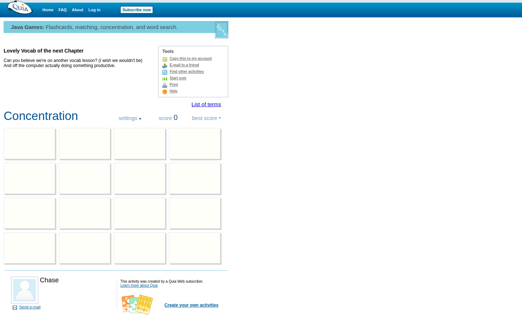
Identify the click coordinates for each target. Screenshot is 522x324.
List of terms (206, 104)
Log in (94, 10)
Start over (178, 78)
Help (174, 91)
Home (48, 10)
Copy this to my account (191, 59)
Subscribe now (137, 10)
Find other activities (187, 72)
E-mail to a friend (184, 65)
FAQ (63, 10)
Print (174, 85)
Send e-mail (30, 307)
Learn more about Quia (139, 285)
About (77, 10)
